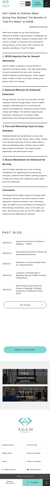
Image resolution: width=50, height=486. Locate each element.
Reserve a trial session (37, 3)
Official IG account (8, 469)
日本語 (23, 3)
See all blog (25, 305)
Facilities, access (7, 453)
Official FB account (34, 469)
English (28, 3)
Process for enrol (32, 445)
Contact (4, 461)
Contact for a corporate (34, 461)
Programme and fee (8, 445)
